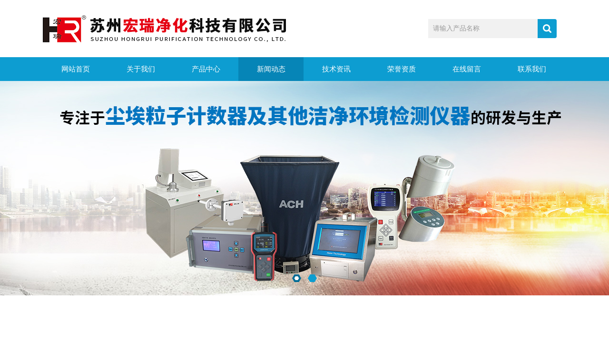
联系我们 (532, 69)
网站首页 (75, 69)
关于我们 (141, 69)
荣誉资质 (401, 69)
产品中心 (206, 69)
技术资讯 (336, 69)
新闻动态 (271, 69)
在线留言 (466, 69)
